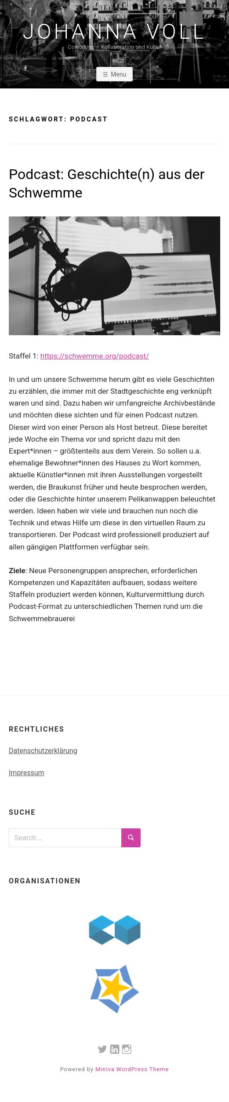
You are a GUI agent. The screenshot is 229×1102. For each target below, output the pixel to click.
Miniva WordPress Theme (132, 1069)
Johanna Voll (115, 31)
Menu (118, 74)
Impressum (26, 773)
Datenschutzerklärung (43, 751)
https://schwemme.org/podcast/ (94, 355)
